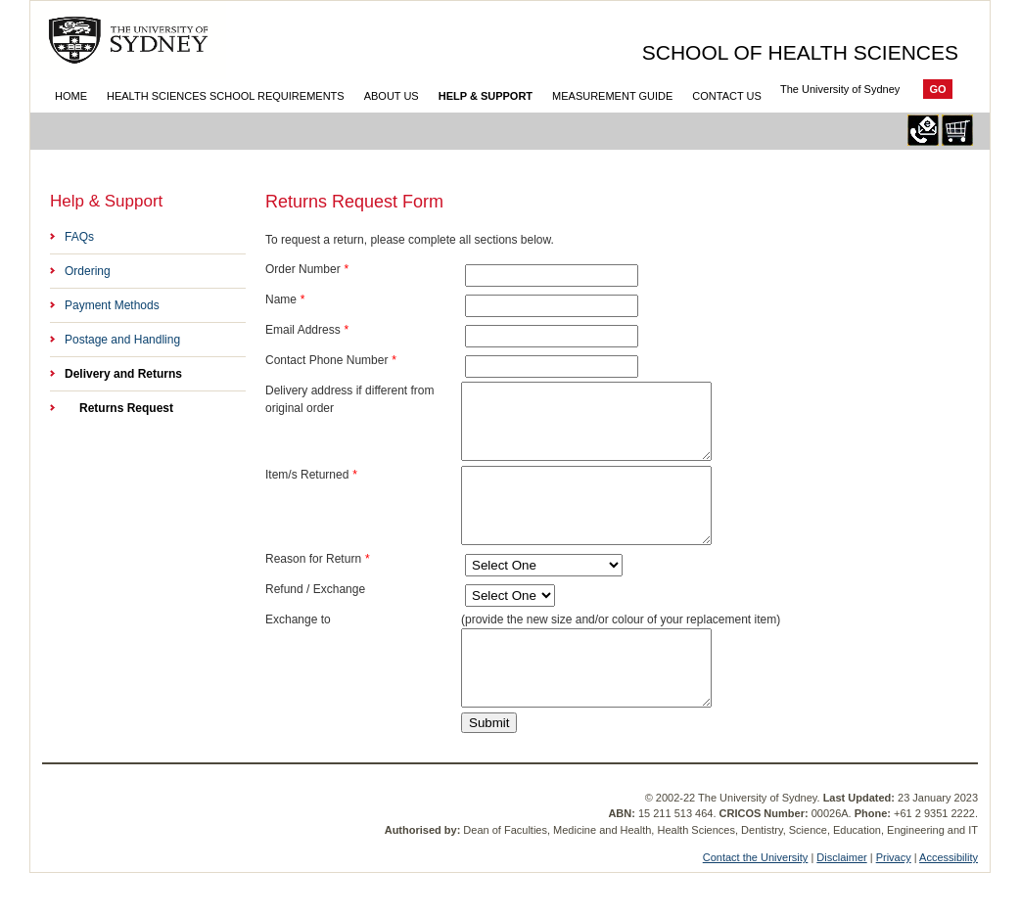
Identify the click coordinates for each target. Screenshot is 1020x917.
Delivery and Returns (123, 374)
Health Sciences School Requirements (226, 96)
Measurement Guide (612, 96)
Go (937, 89)
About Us (391, 96)
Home (71, 96)
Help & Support (486, 96)
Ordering (88, 271)
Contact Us (727, 96)
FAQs (79, 237)
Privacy (893, 901)
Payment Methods (112, 305)
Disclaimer (841, 901)
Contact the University (756, 901)
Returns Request (126, 408)
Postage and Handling (122, 339)
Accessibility (948, 901)
